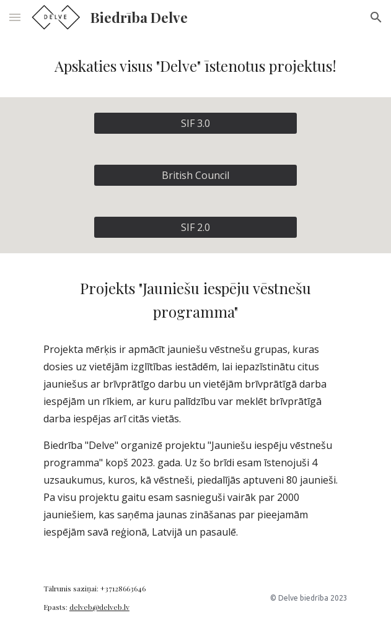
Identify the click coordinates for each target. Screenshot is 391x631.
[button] (15, 17)
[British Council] (195, 175)
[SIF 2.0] (195, 227)
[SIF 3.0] (195, 123)
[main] (195, 66)
